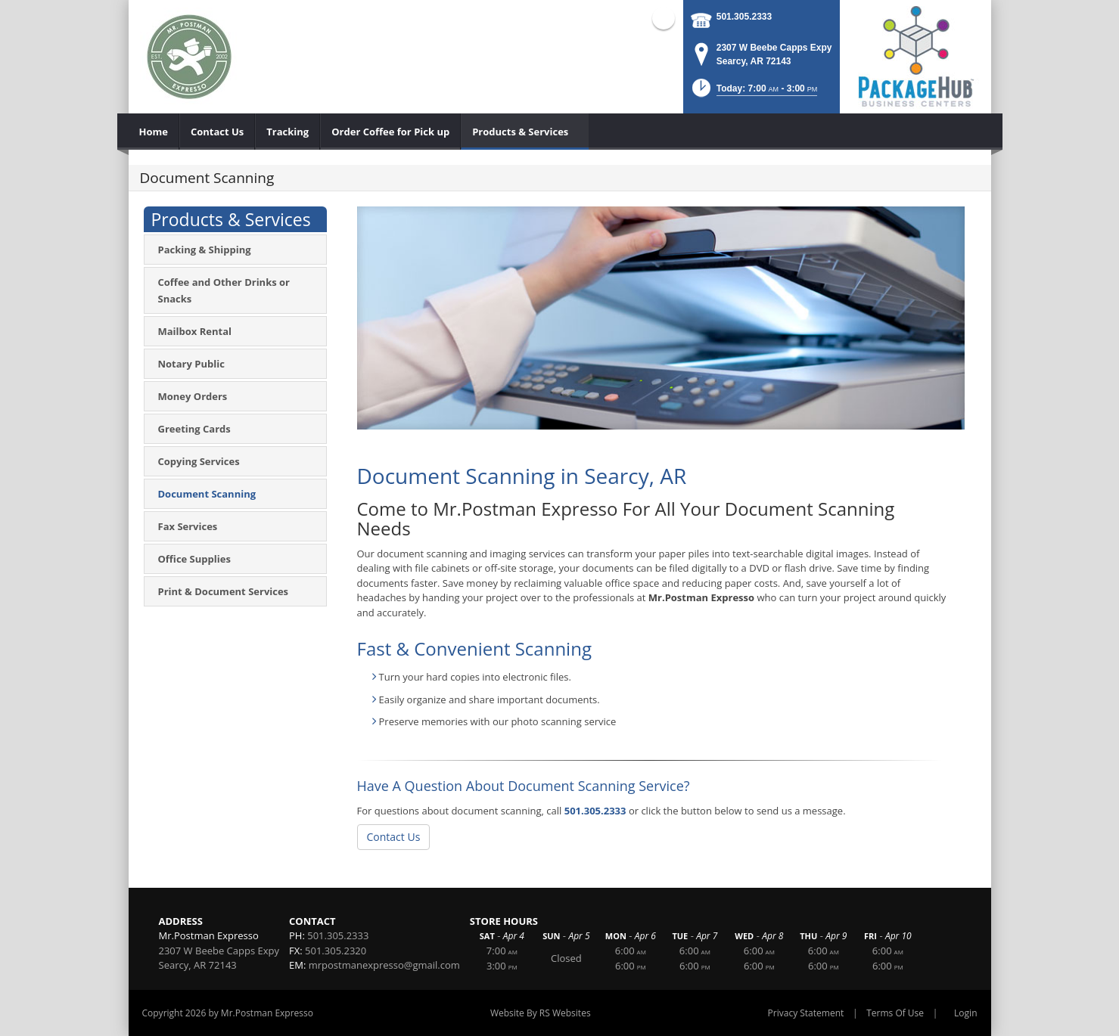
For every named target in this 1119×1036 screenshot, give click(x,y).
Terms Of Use (895, 1013)
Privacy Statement (806, 1013)
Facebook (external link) (663, 18)
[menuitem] (154, 131)
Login (965, 1013)
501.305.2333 (744, 16)
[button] (753, 92)
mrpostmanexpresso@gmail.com (384, 965)
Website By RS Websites (540, 1013)
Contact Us (394, 837)
